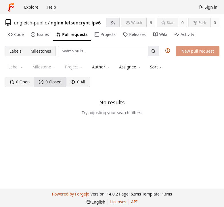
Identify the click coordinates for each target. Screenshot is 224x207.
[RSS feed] (113, 22)
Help (51, 7)
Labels (15, 51)
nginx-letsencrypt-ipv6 (76, 23)
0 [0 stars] (182, 22)
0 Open (19, 82)
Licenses (118, 201)
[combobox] (101, 67)
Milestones (40, 51)
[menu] (156, 67)
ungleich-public (30, 23)
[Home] (11, 7)
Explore (31, 7)
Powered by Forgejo (70, 194)
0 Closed (50, 82)
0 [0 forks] (215, 22)
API (134, 201)
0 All (77, 82)
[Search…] (153, 51)
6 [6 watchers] (151, 22)
